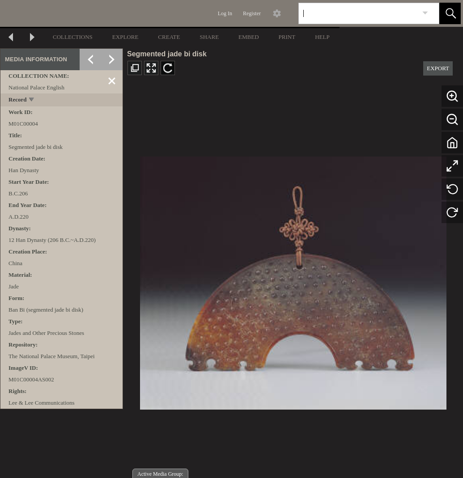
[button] (450, 13)
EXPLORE (125, 37)
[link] (425, 13)
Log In (225, 13)
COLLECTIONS (73, 37)
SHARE (209, 37)
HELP (322, 37)
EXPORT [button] (438, 68)
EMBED (248, 37)
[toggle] (32, 100)
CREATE (169, 37)
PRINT (287, 37)
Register (252, 13)
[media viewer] (293, 280)
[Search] (358, 13)
